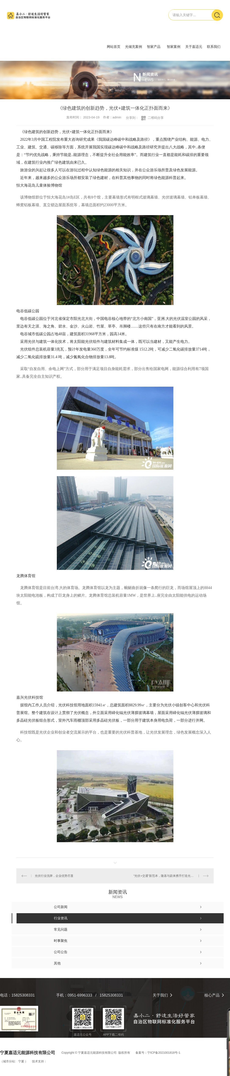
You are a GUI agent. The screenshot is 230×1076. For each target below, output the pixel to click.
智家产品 (153, 46)
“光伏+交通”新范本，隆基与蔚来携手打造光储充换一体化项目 (171, 875)
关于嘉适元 (193, 46)
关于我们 (160, 995)
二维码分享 (156, 117)
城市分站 (9, 1061)
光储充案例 (133, 46)
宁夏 (21, 1061)
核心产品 (212, 995)
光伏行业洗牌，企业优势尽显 (54, 875)
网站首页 (113, 46)
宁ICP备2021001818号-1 (163, 1052)
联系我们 (213, 46)
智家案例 (173, 46)
